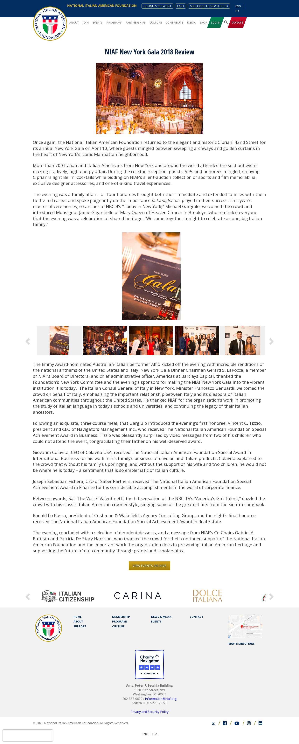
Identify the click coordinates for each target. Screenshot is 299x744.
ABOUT (78, 621)
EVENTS (156, 621)
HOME (77, 617)
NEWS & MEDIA (161, 617)
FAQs (180, 6)
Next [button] (271, 340)
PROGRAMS (120, 621)
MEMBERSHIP (121, 617)
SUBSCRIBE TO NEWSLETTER (209, 6)
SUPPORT (79, 626)
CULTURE (118, 626)
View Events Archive (149, 566)
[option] (151, 276)
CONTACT (196, 617)
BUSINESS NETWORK (157, 6)
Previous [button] (28, 340)
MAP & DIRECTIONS (241, 643)
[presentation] (28, 735)
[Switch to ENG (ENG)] (238, 6)
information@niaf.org (161, 699)
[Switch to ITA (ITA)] (237, 11)
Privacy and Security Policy (149, 712)
